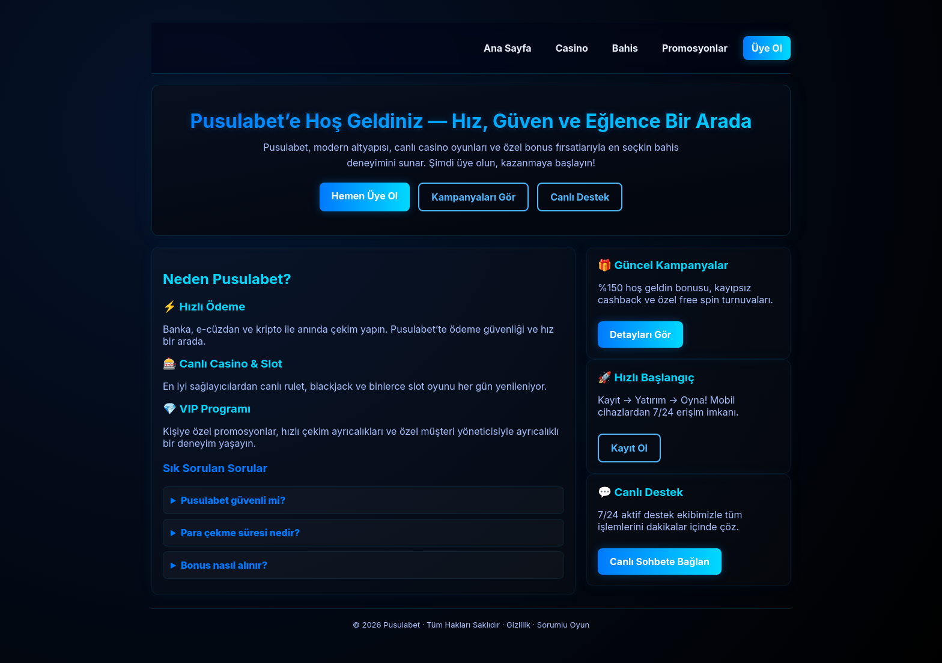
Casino (572, 48)
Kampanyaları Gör (473, 197)
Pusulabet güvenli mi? (233, 500)
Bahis (625, 48)
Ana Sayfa (508, 48)
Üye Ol (767, 48)
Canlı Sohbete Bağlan (660, 562)
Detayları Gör (640, 334)
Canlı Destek (579, 197)
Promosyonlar (695, 48)
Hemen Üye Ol (365, 196)
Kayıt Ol (629, 448)
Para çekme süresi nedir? (240, 533)
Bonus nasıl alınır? (224, 565)
